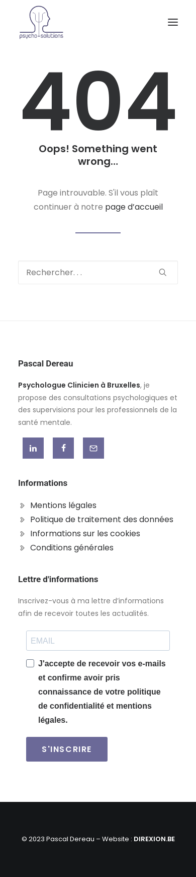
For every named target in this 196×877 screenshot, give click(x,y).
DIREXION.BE (154, 839)
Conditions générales (72, 547)
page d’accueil (134, 207)
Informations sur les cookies (85, 533)
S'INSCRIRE (67, 749)
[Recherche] (98, 272)
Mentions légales (63, 505)
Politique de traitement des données (101, 519)
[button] (173, 22)
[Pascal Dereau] (41, 22)
